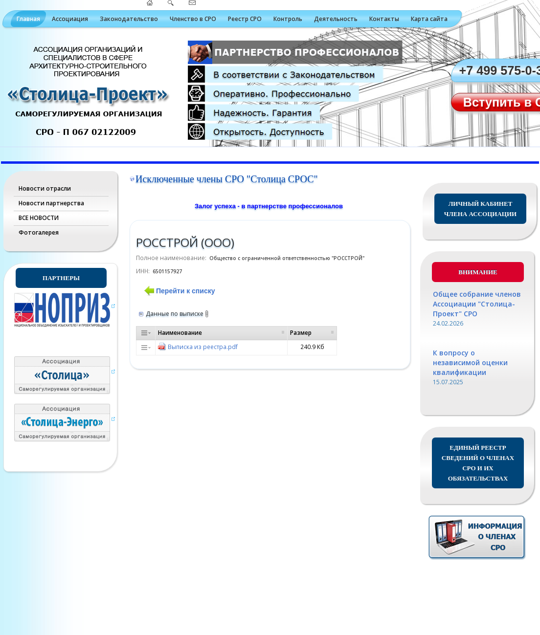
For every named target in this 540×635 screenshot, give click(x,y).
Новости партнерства (51, 203)
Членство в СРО (193, 19)
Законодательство (129, 19)
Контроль (287, 19)
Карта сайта (429, 19)
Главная (28, 19)
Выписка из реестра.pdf (203, 346)
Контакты (384, 19)
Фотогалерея (39, 232)
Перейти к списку (185, 291)
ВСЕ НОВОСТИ (39, 218)
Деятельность (336, 19)
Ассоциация (70, 19)
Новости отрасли (45, 188)
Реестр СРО (245, 19)
